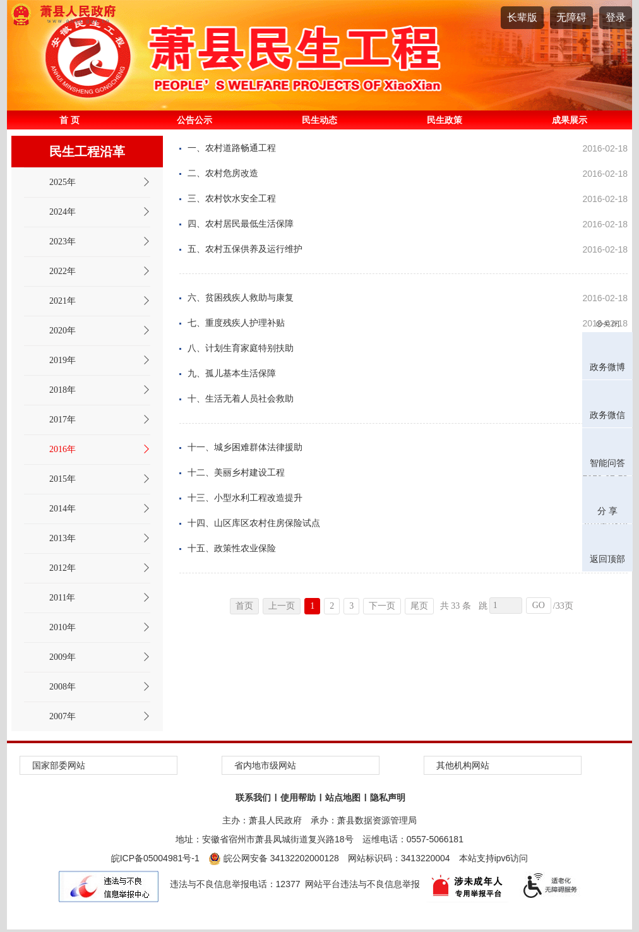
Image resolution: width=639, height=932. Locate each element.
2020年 (62, 330)
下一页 (382, 606)
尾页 (419, 606)
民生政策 (444, 120)
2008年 (62, 686)
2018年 (62, 390)
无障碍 (571, 17)
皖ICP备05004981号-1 (155, 858)
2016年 (62, 449)
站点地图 (343, 797)
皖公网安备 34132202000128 (273, 858)
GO (538, 605)
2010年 (62, 627)
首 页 (69, 120)
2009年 (62, 657)
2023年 (62, 241)
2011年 (62, 597)
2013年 (62, 538)
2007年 (62, 716)
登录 (616, 17)
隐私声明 (387, 797)
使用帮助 (298, 797)
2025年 (62, 182)
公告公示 (194, 120)
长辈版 (522, 17)
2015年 (62, 479)
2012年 (62, 568)
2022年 (62, 271)
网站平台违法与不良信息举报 (362, 884)
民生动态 (319, 120)
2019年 (62, 360)
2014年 (62, 508)
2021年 (62, 301)
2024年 (62, 212)
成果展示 (569, 120)
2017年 (62, 419)
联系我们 (253, 797)
